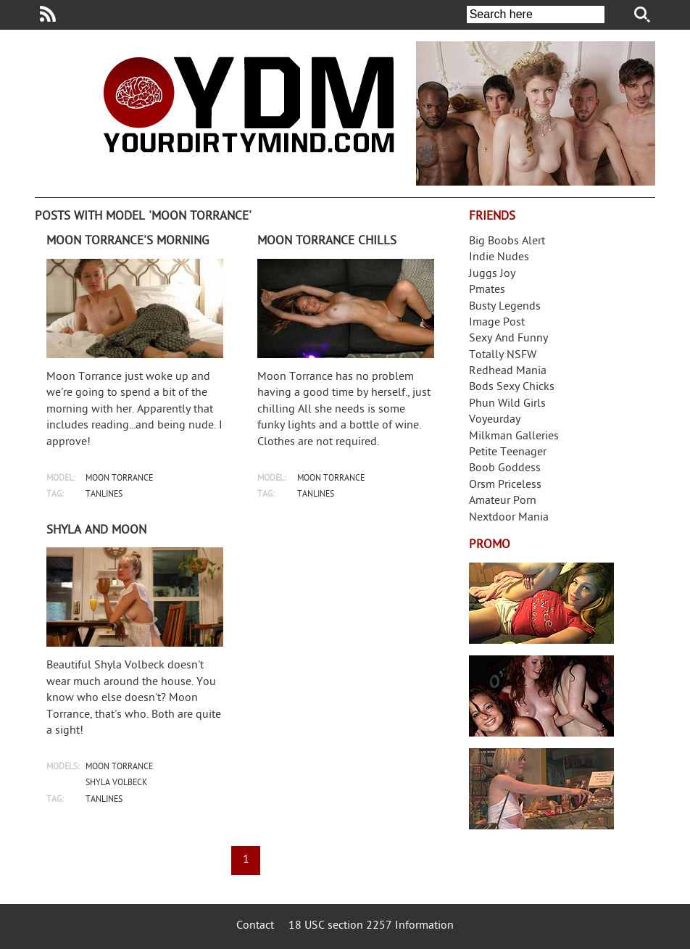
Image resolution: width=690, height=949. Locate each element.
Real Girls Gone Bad (541, 696)
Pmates (487, 290)
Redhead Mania (507, 371)
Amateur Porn (502, 501)
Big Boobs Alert (507, 241)
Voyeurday (494, 420)
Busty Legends (505, 307)
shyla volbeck (116, 783)
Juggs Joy (492, 274)
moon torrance (119, 478)
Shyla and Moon (96, 531)
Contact (255, 926)
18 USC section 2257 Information (371, 926)
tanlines (104, 494)
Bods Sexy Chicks (511, 387)
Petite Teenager (507, 452)
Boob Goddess (505, 468)
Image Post (497, 323)
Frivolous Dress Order (541, 788)
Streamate (541, 603)
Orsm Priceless (505, 485)
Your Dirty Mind (248, 104)
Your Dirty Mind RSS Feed (48, 14)
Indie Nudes (499, 257)
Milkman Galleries (514, 436)
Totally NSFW (502, 355)
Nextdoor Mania (509, 518)
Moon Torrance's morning (127, 241)
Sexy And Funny (508, 339)
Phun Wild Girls (507, 404)
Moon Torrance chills (326, 241)
